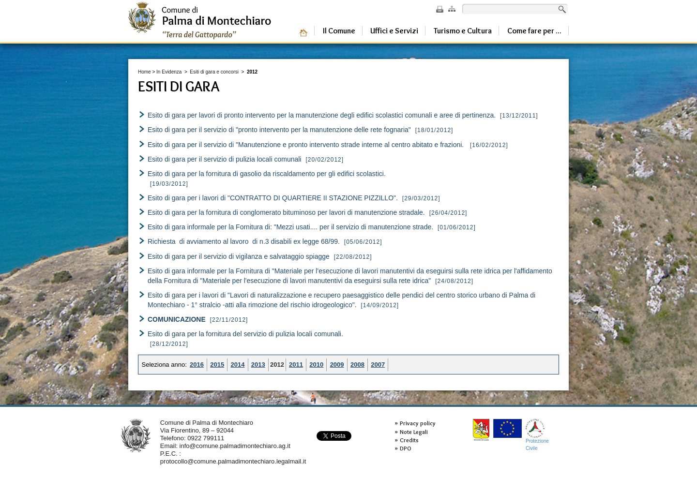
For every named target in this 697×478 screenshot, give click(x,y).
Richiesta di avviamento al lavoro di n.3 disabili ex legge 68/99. (244, 241)
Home (144, 72)
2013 (258, 364)
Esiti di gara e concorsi (214, 72)
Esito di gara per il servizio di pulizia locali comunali (225, 159)
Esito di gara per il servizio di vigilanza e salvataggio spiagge (239, 256)
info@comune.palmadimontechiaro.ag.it (235, 445)
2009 (337, 364)
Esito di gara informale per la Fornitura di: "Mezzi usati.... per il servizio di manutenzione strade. (290, 227)
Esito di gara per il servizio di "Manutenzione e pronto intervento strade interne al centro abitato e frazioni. (308, 145)
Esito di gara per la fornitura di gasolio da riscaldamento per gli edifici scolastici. (267, 174)
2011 (296, 364)
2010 (316, 364)
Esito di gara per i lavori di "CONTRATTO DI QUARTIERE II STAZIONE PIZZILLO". (273, 198)
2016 (197, 364)
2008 (357, 364)
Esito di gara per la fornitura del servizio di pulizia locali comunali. (245, 334)
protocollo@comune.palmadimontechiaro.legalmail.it (233, 461)
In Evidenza (169, 72)
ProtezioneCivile (537, 434)
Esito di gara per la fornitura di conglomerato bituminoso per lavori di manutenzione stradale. (286, 212)
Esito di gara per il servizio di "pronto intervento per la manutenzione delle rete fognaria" (279, 130)
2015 (217, 364)
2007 (378, 364)
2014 (238, 364)
